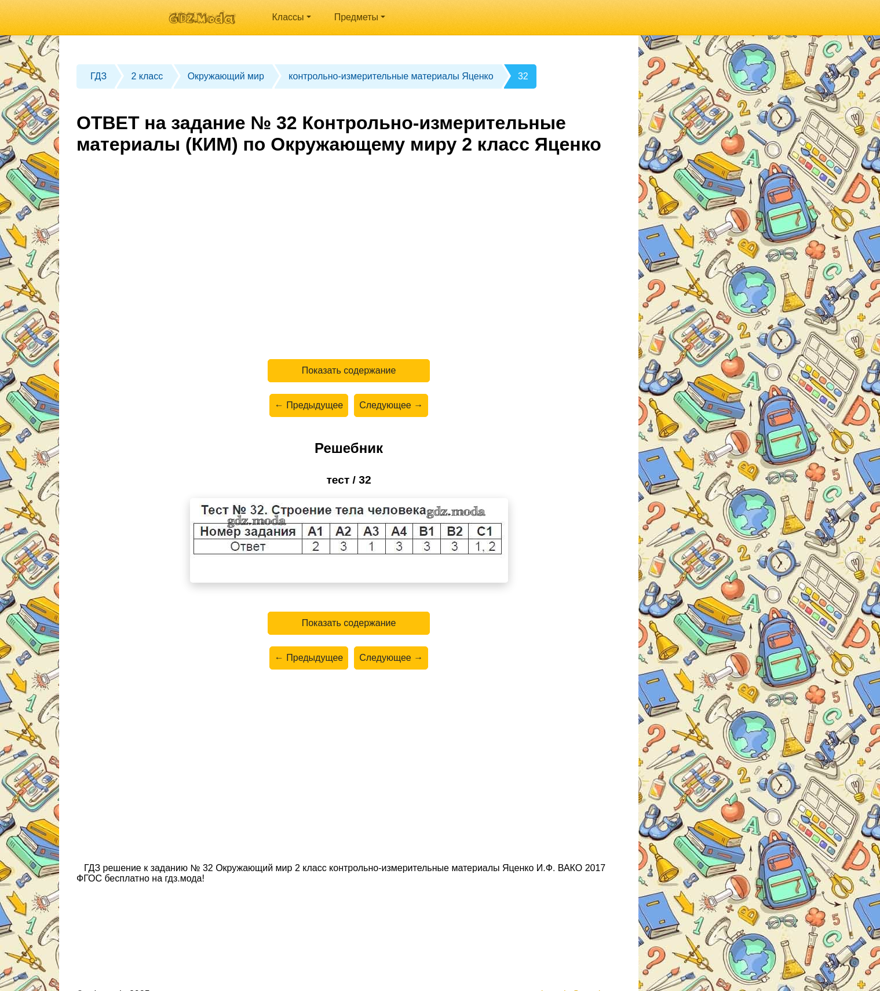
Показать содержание (349, 370)
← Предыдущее (309, 405)
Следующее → (391, 405)
